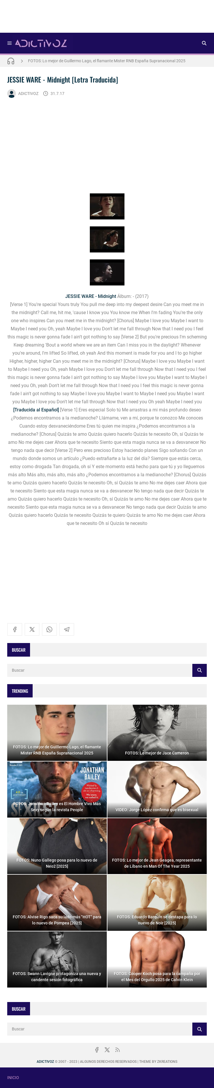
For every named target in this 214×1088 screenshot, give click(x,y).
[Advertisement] (107, 18)
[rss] (117, 1050)
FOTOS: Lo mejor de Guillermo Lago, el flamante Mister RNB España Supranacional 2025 (106, 60)
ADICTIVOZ (22, 93)
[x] (32, 629)
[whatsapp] (49, 629)
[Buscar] (204, 43)
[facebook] (14, 629)
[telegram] (66, 629)
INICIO (13, 1077)
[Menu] (9, 43)
